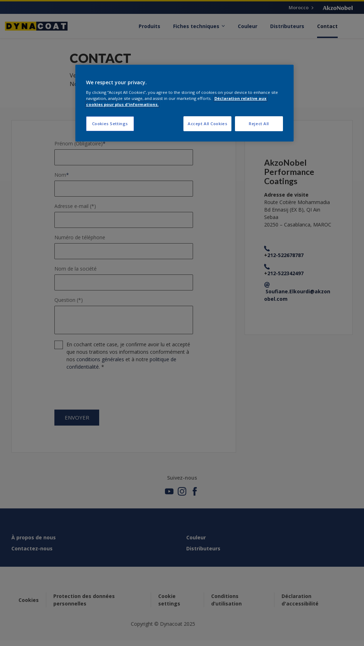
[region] (184, 103)
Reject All (259, 123)
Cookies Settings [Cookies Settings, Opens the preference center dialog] (110, 123)
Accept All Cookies (207, 123)
